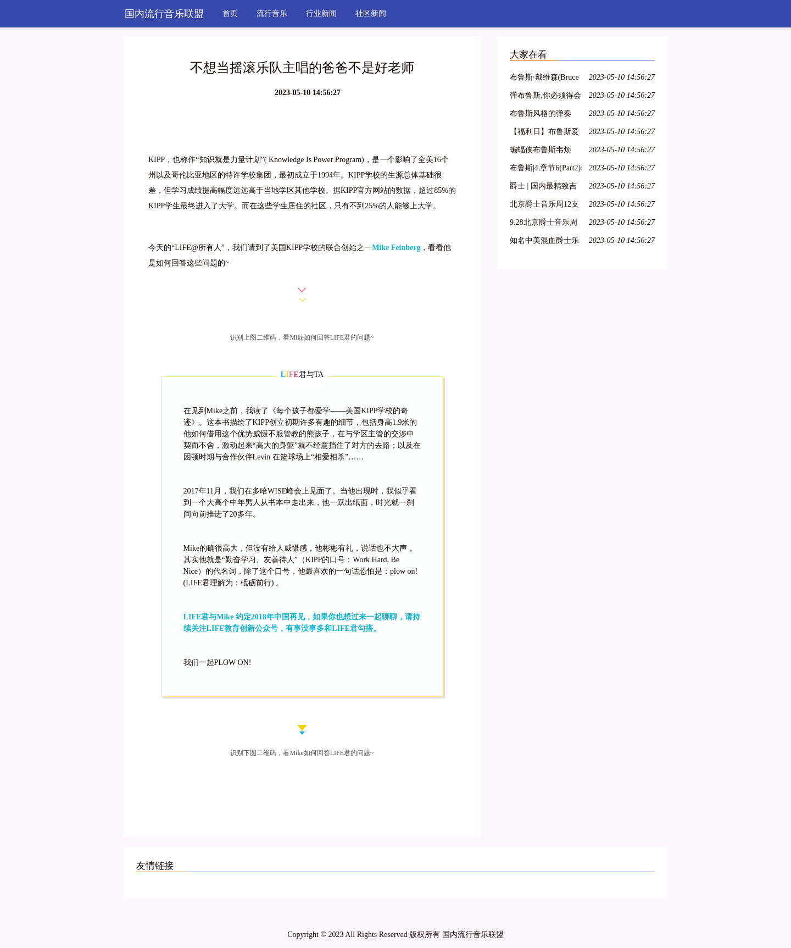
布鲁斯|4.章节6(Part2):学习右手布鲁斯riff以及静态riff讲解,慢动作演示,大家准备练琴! (546, 169)
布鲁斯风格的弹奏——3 (540, 115)
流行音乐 (272, 13)
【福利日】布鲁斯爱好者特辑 (544, 133)
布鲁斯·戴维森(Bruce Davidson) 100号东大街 (544, 79)
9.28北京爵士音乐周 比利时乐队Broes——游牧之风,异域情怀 (546, 224)
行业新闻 (321, 13)
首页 (230, 13)
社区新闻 (370, 13)
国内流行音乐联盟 (164, 13)
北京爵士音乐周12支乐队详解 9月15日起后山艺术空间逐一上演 (544, 206)
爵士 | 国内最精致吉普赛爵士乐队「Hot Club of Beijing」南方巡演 (545, 187)
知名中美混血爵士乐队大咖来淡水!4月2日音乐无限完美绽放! (546, 242)
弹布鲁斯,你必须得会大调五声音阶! (545, 97)
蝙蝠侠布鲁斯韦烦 (540, 150)
